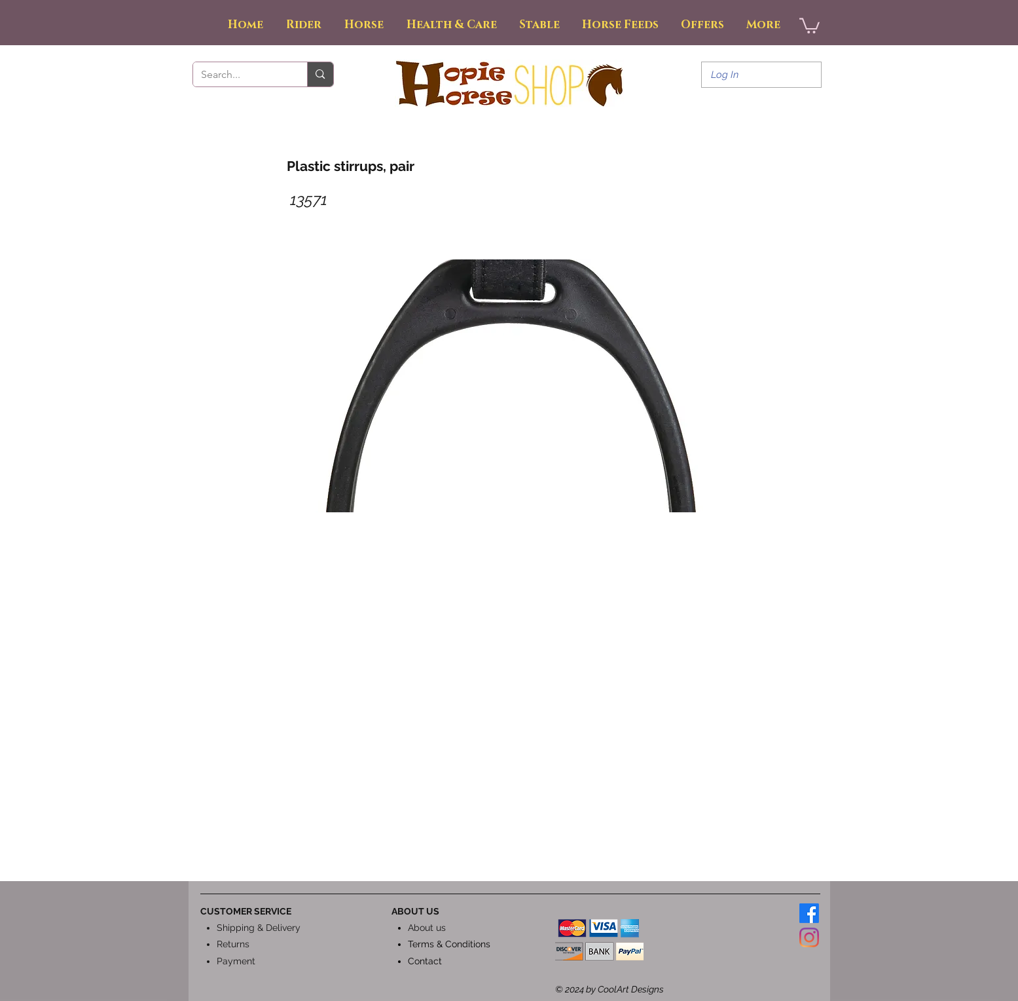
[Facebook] (809, 913)
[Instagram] (809, 937)
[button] (809, 24)
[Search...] (240, 74)
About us (427, 927)
